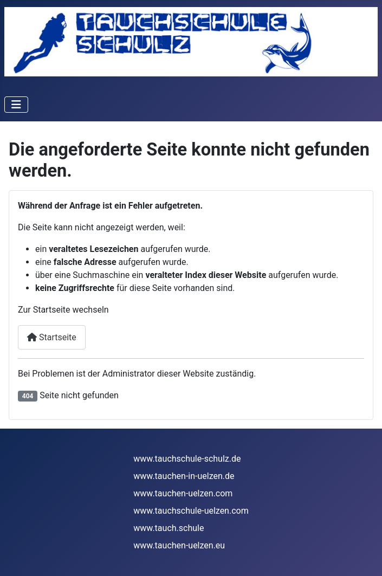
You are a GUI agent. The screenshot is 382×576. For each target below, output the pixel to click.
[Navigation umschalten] (16, 104)
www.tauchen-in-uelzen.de (183, 476)
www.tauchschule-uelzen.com (190, 511)
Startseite (51, 337)
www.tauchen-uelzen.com (182, 493)
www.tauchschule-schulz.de (187, 459)
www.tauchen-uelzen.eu (179, 545)
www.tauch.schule (168, 528)
